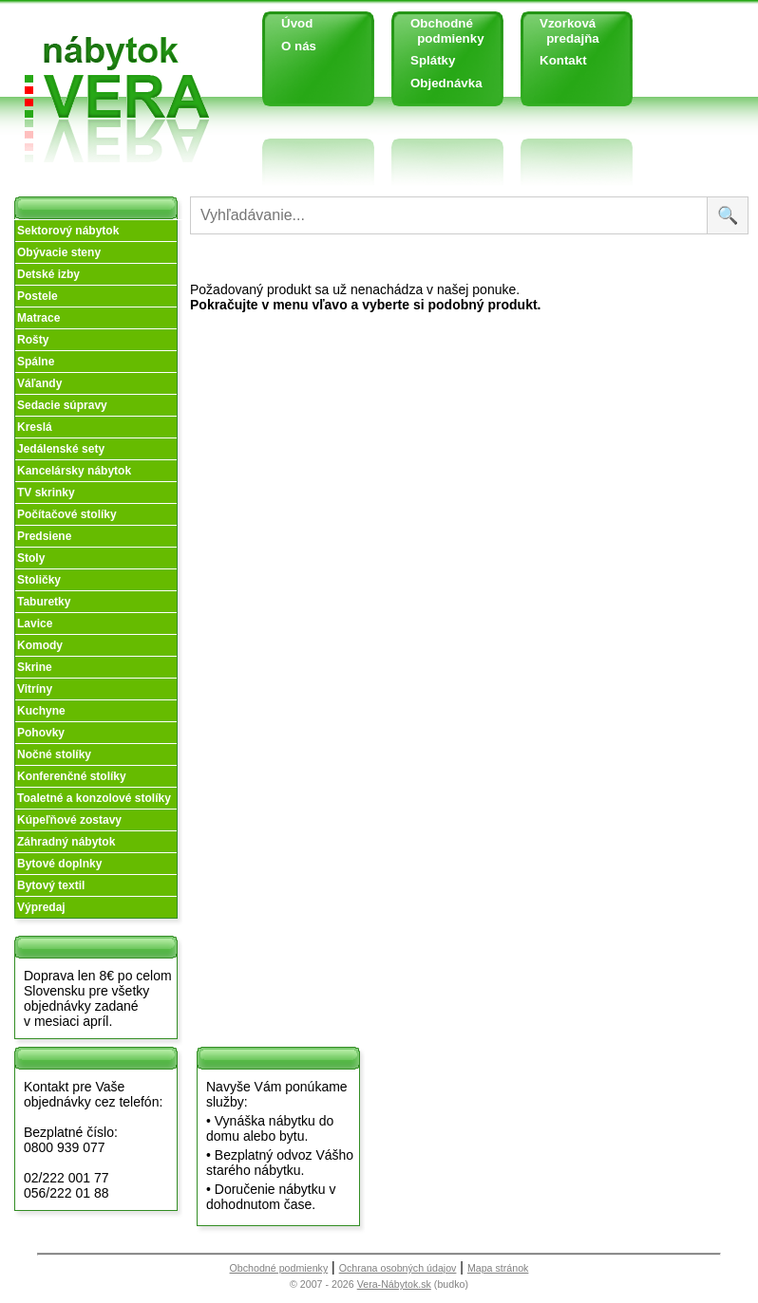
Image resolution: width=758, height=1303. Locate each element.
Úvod (297, 23)
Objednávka (446, 83)
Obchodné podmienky (440, 31)
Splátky (432, 60)
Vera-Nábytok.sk (394, 1284)
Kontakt (563, 60)
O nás (298, 46)
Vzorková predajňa (562, 31)
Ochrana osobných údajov (398, 1268)
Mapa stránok (498, 1268)
